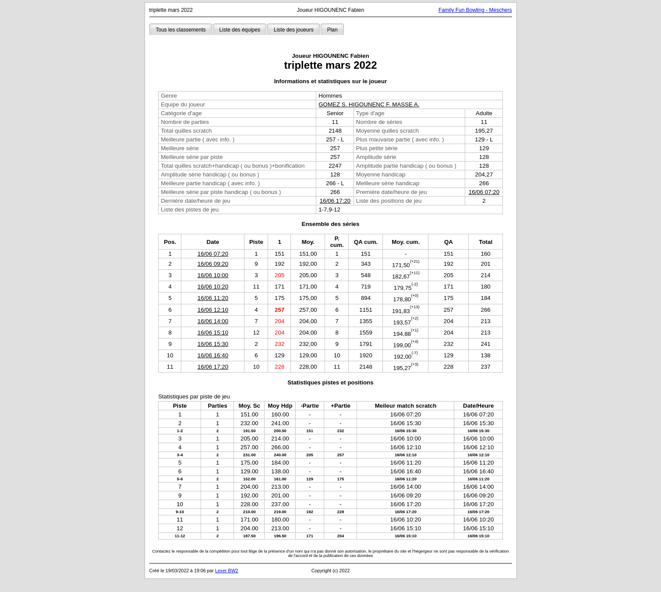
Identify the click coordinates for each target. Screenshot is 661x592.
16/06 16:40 (213, 355)
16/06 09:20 (213, 264)
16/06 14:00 (213, 321)
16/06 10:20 (213, 286)
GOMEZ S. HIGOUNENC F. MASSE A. (368, 104)
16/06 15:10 (213, 332)
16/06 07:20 (484, 192)
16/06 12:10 (213, 310)
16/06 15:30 (213, 344)
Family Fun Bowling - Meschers (475, 10)
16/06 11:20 (213, 298)
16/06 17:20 (335, 200)
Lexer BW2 (226, 570)
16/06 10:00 (213, 275)
